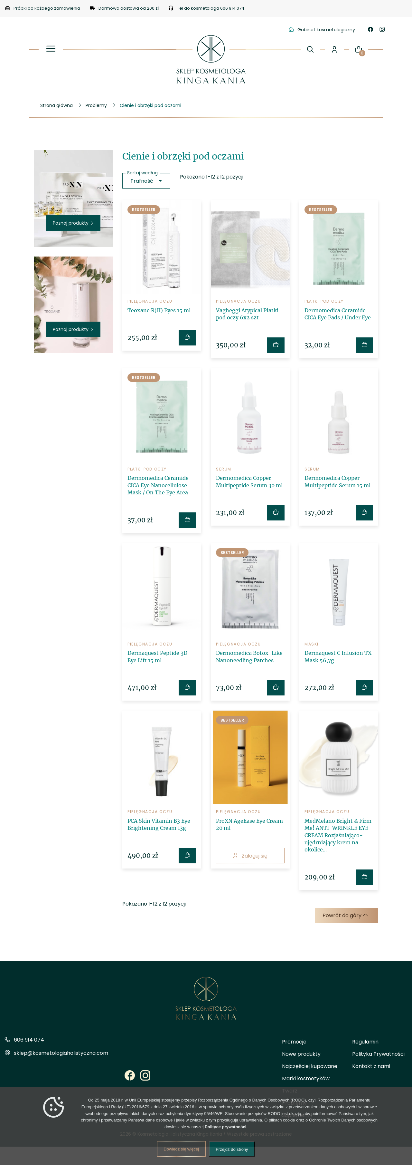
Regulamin (365, 1041)
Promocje (294, 1041)
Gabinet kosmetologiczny (322, 29)
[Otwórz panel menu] (51, 49)
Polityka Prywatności (378, 1054)
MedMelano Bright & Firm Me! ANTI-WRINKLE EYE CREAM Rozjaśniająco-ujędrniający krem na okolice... (337, 835)
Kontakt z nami (371, 1066)
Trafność (141, 181)
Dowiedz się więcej (181, 1149)
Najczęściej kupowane (309, 1066)
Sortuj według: (143, 173)
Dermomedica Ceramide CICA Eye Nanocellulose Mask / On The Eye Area (158, 485)
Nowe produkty (301, 1054)
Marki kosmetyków (306, 1078)
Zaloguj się (250, 855)
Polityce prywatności (225, 1126)
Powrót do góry (345, 915)
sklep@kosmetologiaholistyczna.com (61, 1053)
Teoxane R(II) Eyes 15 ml (159, 310)
